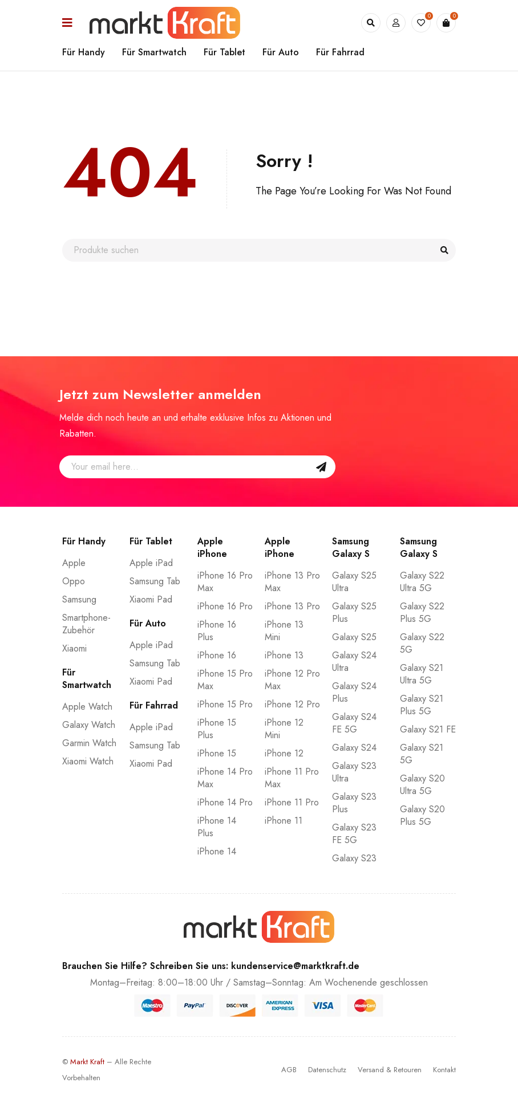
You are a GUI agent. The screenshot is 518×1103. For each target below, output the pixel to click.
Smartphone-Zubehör (86, 624)
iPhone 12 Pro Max (292, 680)
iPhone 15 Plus (216, 729)
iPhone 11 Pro (292, 802)
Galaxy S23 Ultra (354, 772)
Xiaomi (74, 648)
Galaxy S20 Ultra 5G (422, 784)
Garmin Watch (89, 743)
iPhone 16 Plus (216, 631)
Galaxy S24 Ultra (354, 661)
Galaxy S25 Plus (354, 612)
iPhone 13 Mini (284, 631)
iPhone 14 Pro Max (225, 778)
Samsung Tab (155, 581)
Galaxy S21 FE (428, 729)
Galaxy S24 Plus (354, 692)
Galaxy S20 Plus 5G (422, 815)
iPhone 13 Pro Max (292, 582)
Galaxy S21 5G (421, 754)
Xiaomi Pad (151, 599)
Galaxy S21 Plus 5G (421, 705)
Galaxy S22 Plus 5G (422, 612)
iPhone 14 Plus (216, 827)
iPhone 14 (216, 851)
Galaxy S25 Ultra (354, 582)
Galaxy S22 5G (422, 643)
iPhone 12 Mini (284, 729)
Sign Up (321, 466)
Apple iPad (151, 562)
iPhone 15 (216, 753)
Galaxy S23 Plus (354, 803)
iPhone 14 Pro (225, 802)
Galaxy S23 (354, 858)
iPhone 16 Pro (225, 606)
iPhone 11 (283, 820)
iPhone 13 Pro (292, 606)
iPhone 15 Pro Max (225, 680)
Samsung (79, 599)
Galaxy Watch (88, 724)
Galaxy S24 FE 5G (354, 723)
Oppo (73, 581)
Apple (74, 562)
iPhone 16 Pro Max (225, 582)
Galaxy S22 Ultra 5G (422, 582)
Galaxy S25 (354, 637)
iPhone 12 (284, 753)
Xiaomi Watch (88, 761)
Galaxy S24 (354, 747)
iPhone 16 (216, 655)
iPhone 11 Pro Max (292, 778)
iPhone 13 (284, 655)
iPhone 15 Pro (225, 704)
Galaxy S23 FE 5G (354, 833)
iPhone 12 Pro (292, 704)
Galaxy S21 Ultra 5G (421, 674)
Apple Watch (87, 706)
